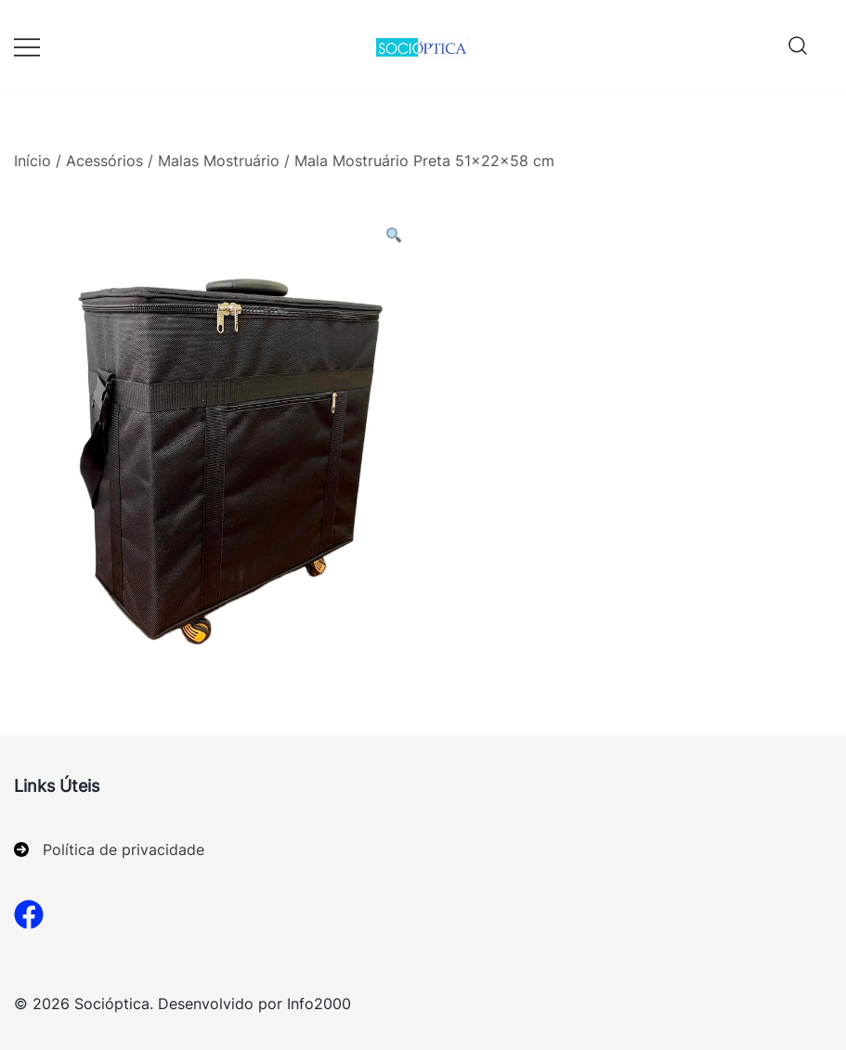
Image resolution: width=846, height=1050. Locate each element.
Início (32, 160)
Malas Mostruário (219, 160)
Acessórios (104, 160)
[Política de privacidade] (109, 849)
